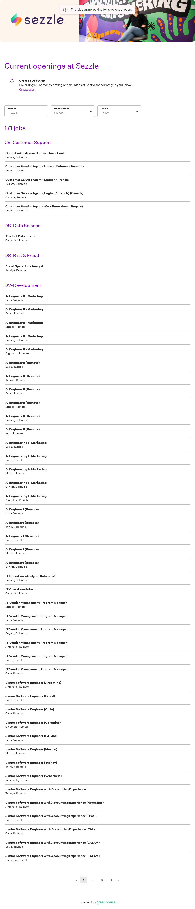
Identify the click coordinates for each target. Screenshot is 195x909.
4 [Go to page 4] (111, 880)
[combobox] (54, 113)
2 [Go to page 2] (92, 880)
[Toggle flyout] (91, 111)
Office (104, 108)
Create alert (27, 89)
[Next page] (119, 880)
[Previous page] (76, 880)
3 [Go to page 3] (102, 880)
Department (61, 108)
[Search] (26, 113)
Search (12, 108)
